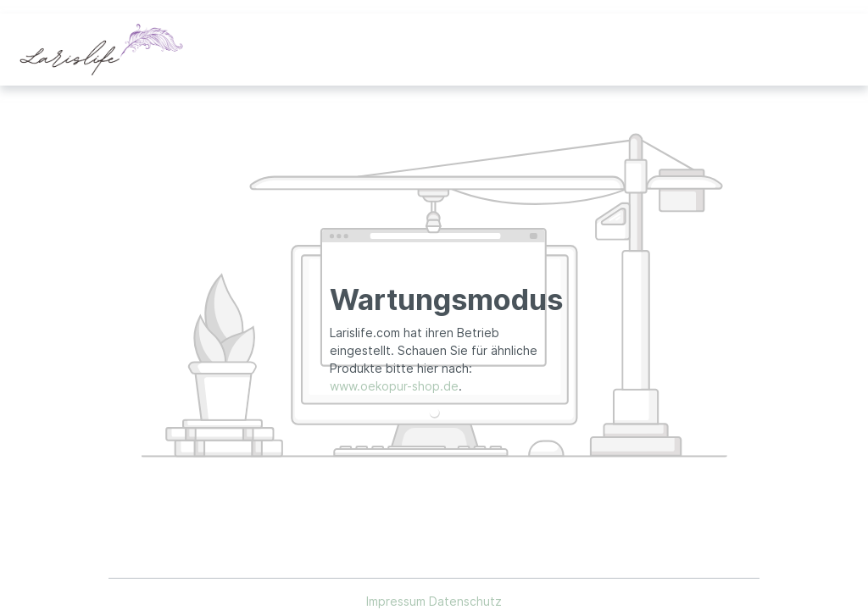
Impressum (397, 601)
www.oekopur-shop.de (394, 386)
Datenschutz (465, 601)
